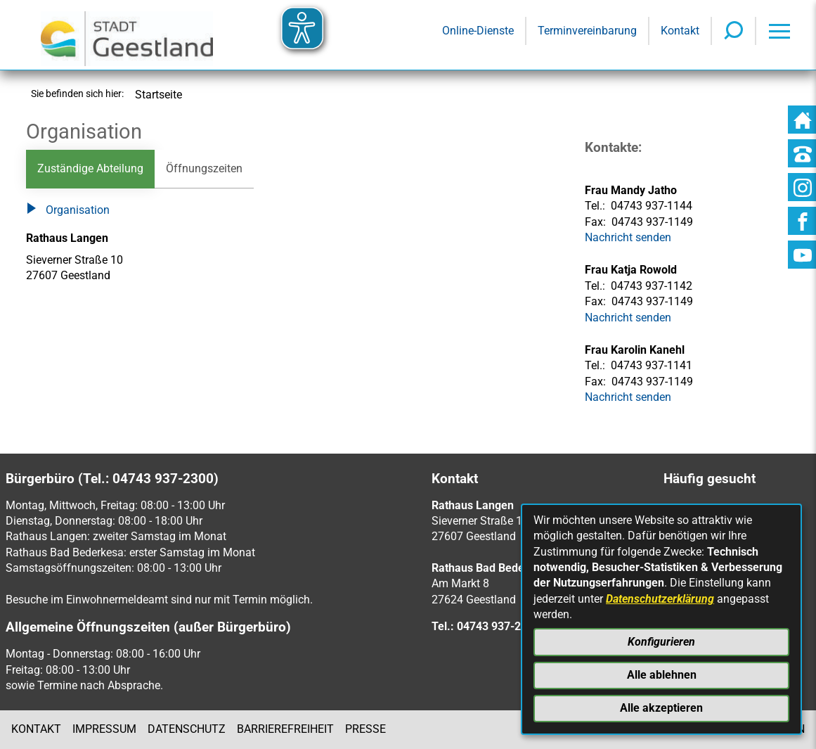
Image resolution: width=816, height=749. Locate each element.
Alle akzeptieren (661, 708)
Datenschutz (187, 729)
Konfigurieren (661, 641)
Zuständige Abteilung (90, 168)
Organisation (68, 211)
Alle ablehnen (662, 674)
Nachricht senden (628, 317)
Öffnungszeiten (204, 168)
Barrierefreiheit (285, 729)
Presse (365, 729)
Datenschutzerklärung (660, 599)
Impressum (104, 729)
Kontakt (36, 729)
